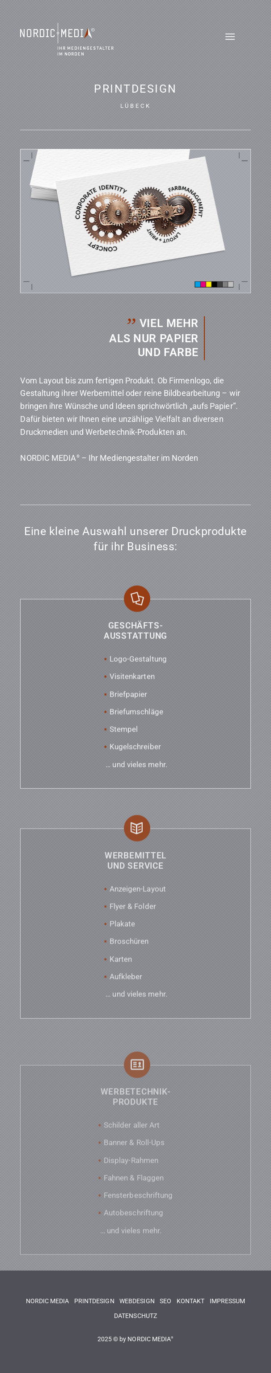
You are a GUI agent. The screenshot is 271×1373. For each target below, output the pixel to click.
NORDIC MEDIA (47, 1301)
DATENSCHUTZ (135, 1315)
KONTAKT (191, 1301)
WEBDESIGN (137, 1301)
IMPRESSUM (228, 1301)
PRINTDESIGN (94, 1301)
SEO (165, 1301)
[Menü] (238, 43)
